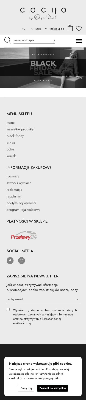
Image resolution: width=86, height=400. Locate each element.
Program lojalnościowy (23, 209)
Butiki (10, 149)
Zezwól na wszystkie (52, 388)
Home (11, 122)
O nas (11, 142)
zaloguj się (57, 28)
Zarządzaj (26, 388)
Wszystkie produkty (20, 129)
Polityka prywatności (21, 203)
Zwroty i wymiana (19, 182)
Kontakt (11, 156)
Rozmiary (13, 176)
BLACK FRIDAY (15, 135)
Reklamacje (14, 189)
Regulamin (14, 196)
